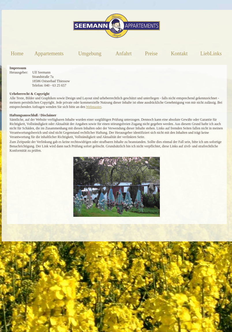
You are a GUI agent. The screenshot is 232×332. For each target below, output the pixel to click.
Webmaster (93, 107)
